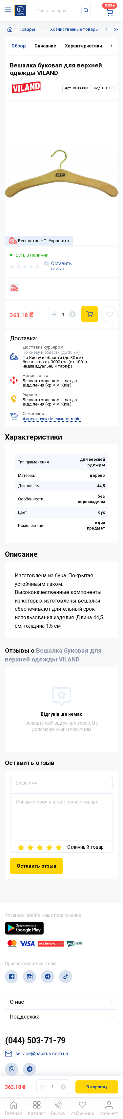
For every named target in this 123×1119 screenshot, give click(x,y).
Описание (45, 45)
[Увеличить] (72, 314)
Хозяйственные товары (74, 29)
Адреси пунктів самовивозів (52, 419)
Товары (27, 29)
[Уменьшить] (54, 314)
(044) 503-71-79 (35, 1040)
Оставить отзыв (58, 266)
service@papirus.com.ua (36, 1054)
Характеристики (83, 45)
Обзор (18, 45)
